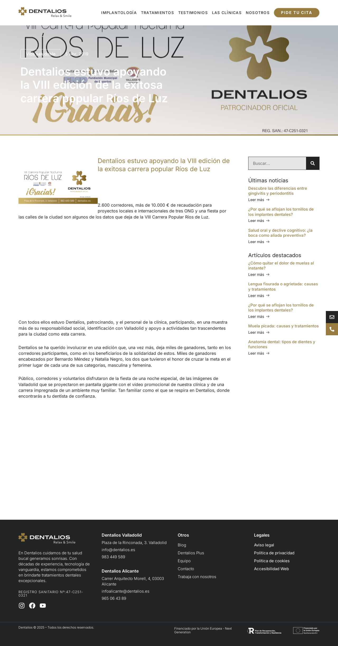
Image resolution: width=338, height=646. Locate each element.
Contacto (186, 568)
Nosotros (258, 12)
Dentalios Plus (191, 552)
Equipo (184, 560)
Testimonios (193, 12)
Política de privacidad (274, 552)
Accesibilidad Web (271, 568)
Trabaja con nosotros (197, 576)
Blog (182, 544)
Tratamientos (157, 12)
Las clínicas (227, 12)
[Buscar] (312, 163)
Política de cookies (272, 560)
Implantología (119, 12)
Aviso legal (264, 544)
